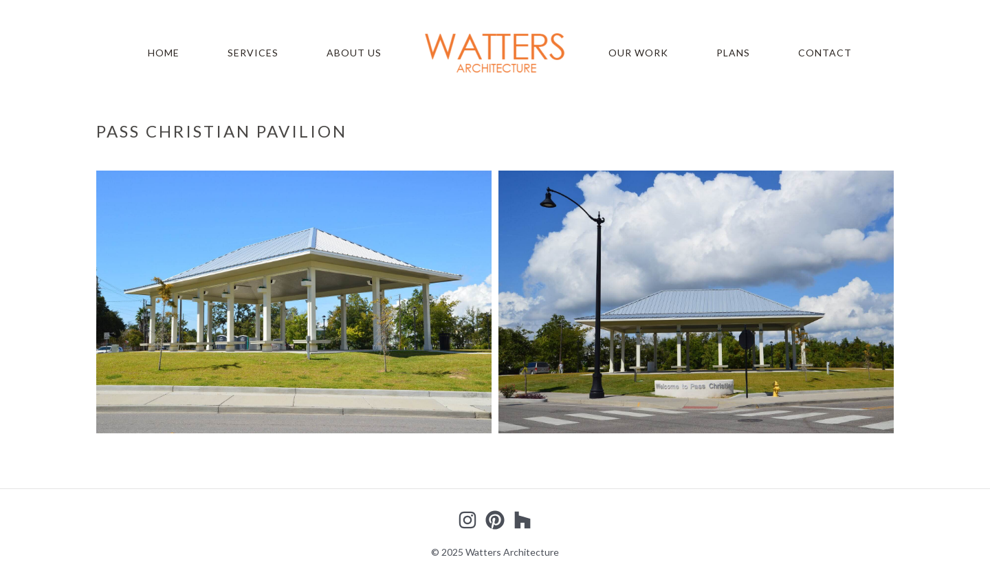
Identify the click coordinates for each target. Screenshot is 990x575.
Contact (825, 52)
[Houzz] (522, 520)
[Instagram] (467, 520)
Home (163, 52)
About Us (354, 52)
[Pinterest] (495, 520)
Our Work (638, 52)
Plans (733, 52)
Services (253, 52)
